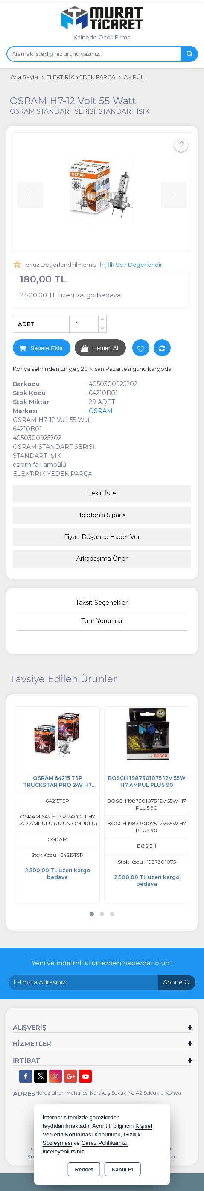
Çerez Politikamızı (104, 1143)
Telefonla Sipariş (102, 515)
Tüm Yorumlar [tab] (102, 621)
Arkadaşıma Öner (102, 558)
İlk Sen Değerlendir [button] (130, 265)
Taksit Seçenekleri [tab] (102, 602)
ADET (26, 323)
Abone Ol (177, 982)
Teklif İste (102, 493)
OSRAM (101, 411)
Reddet (84, 1170)
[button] (92, 914)
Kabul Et (123, 1170)
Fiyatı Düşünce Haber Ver (102, 537)
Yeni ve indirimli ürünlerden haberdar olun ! (102, 963)
